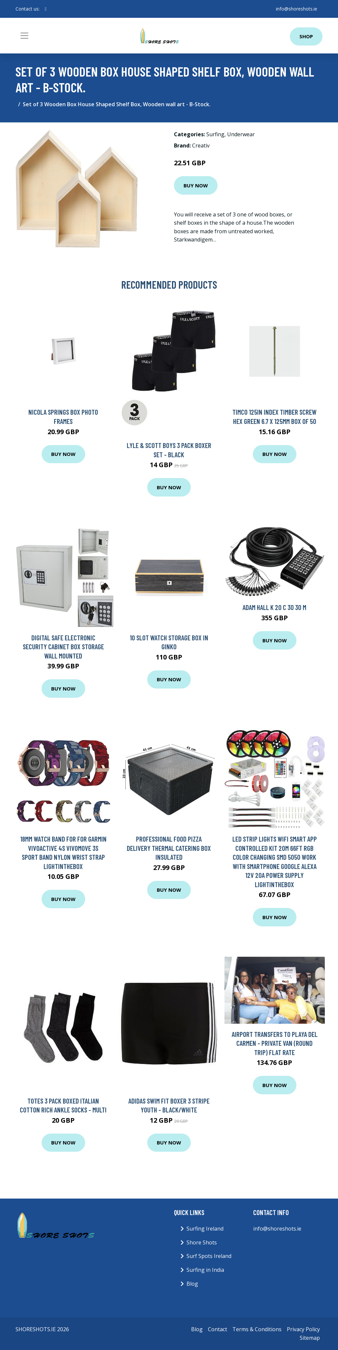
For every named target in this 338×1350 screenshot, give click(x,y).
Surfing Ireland (204, 1228)
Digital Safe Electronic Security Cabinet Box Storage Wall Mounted (63, 646)
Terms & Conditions (257, 1329)
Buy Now (196, 185)
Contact (217, 1329)
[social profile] (45, 9)
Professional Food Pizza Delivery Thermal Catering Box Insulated (169, 848)
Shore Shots (201, 1242)
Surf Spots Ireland (208, 1256)
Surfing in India (205, 1269)
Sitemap (310, 1337)
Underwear (241, 134)
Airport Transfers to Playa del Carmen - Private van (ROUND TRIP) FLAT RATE (275, 1043)
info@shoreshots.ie (296, 9)
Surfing (215, 134)
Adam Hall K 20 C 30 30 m (274, 607)
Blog (192, 1283)
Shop (306, 36)
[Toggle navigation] (24, 35)
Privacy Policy (303, 1329)
